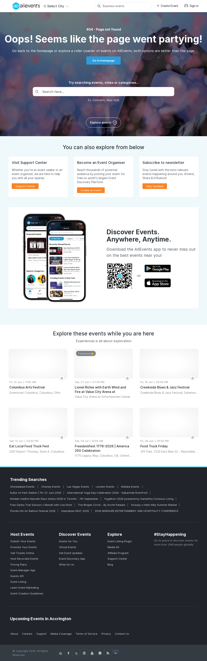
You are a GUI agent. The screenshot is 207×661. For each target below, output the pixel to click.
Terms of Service (86, 633)
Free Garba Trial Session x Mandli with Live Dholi (41, 504)
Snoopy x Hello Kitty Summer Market (154, 504)
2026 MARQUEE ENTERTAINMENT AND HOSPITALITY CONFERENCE (136, 510)
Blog (110, 564)
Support (41, 633)
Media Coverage (61, 633)
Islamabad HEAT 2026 (75, 510)
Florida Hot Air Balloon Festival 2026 (32, 510)
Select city (55, 6)
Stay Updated (154, 186)
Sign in (191, 6)
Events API (17, 576)
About (14, 633)
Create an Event (91, 190)
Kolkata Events (130, 486)
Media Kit (113, 547)
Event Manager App (23, 570)
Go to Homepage (103, 60)
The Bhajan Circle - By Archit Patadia (101, 504)
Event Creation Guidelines (27, 593)
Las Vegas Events (78, 486)
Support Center (25, 186)
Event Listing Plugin (120, 541)
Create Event (167, 5)
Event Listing (18, 581)
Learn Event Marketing (25, 587)
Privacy (106, 633)
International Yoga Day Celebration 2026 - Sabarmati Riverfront (107, 492)
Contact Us (122, 633)
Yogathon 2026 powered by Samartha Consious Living (138, 498)
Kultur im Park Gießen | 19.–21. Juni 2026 (35, 492)
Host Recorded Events (24, 558)
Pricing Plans (19, 564)
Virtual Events (67, 547)
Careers (27, 633)
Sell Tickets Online (22, 553)
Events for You (68, 541)
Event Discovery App (72, 558)
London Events (105, 486)
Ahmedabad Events (22, 486)
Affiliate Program (118, 553)
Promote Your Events (24, 547)
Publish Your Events (23, 541)
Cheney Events (51, 486)
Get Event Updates (70, 553)
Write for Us (66, 564)
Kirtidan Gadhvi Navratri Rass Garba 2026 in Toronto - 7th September (54, 498)
